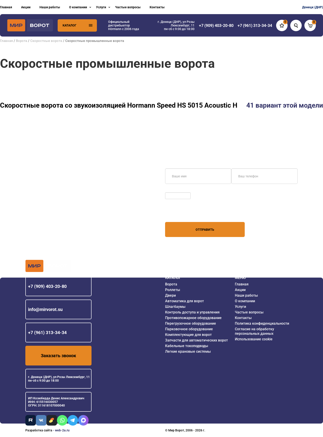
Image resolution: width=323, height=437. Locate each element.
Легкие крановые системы (188, 351)
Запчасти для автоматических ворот (196, 340)
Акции (26, 7)
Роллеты (172, 290)
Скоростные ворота (46, 41)
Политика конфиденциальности (262, 323)
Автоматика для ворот (184, 301)
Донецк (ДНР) (312, 7)
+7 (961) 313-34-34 (47, 332)
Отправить (205, 229)
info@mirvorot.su (45, 309)
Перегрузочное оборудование (190, 323)
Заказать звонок (58, 355)
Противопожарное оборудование (193, 318)
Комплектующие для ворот (188, 335)
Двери (170, 295)
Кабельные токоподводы (186, 346)
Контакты (157, 7)
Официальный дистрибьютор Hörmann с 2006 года (123, 25)
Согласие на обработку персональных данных (254, 331)
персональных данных (182, 213)
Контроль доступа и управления (192, 312)
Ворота (21, 41)
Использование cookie (254, 339)
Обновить (173, 190)
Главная (6, 7)
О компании (78, 7)
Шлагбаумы (175, 306)
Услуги (101, 7)
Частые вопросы (128, 7)
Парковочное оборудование (189, 329)
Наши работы (49, 7)
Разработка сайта (38, 430)
